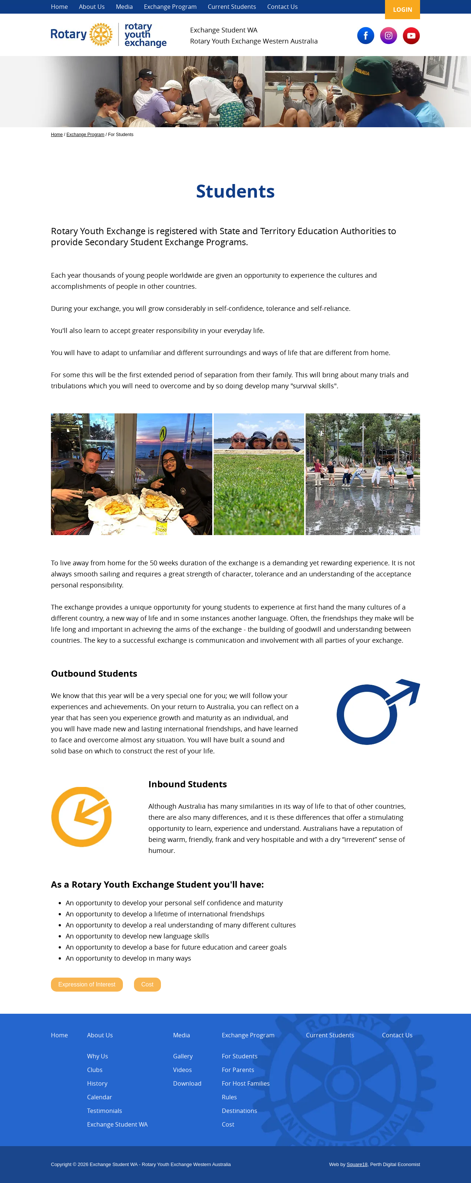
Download (187, 1083)
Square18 (357, 1164)
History (97, 1083)
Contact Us (282, 7)
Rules (229, 1097)
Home (59, 7)
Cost (228, 1124)
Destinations (239, 1111)
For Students (240, 1056)
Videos (182, 1070)
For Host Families (246, 1083)
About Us (92, 7)
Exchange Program (170, 7)
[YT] (411, 42)
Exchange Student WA (117, 1124)
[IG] (388, 42)
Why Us (97, 1056)
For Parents (238, 1070)
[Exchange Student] (108, 46)
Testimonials (104, 1111)
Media (124, 7)
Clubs (95, 1070)
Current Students (232, 7)
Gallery (183, 1056)
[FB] (365, 42)
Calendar (99, 1097)
